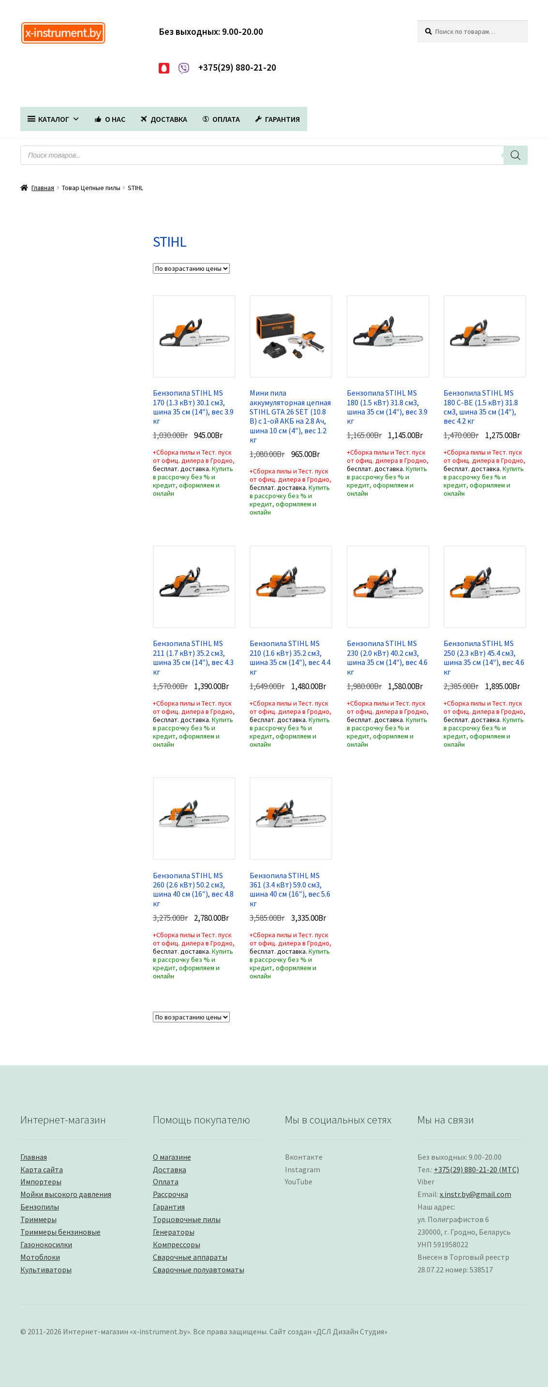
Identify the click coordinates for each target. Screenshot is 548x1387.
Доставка (169, 1169)
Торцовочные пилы (187, 1219)
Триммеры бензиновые (60, 1232)
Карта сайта (41, 1169)
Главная (42, 187)
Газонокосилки (46, 1244)
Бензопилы (39, 1206)
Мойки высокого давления (65, 1194)
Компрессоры (176, 1244)
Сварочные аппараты (190, 1257)
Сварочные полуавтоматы (198, 1269)
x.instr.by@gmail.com (475, 1194)
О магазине (172, 1157)
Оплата (165, 1181)
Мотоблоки (40, 1257)
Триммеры (38, 1219)
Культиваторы (46, 1269)
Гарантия (169, 1206)
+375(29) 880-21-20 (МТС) (476, 1169)
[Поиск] (516, 155)
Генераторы (173, 1232)
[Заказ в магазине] (191, 268)
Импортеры (40, 1181)
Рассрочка (170, 1194)
